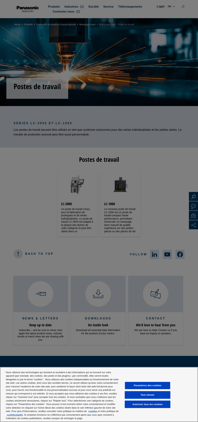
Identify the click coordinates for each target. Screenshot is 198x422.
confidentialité (15, 414)
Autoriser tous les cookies (147, 404)
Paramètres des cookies (147, 385)
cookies (92, 411)
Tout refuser (147, 394)
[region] (99, 394)
